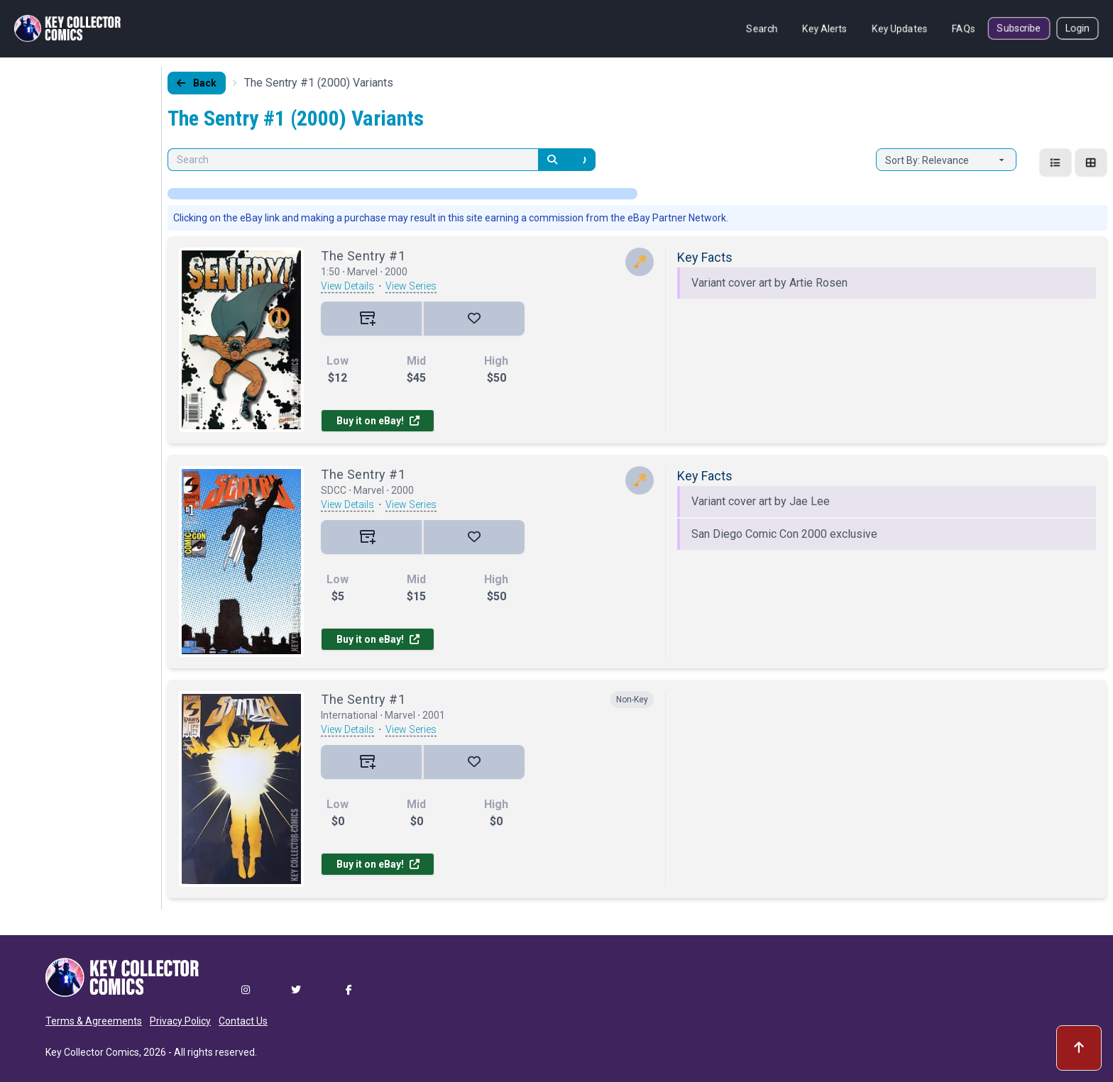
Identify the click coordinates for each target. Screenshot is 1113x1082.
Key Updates (900, 28)
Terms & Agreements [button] (93, 1021)
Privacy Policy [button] (180, 1021)
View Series (411, 286)
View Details (347, 286)
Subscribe (1019, 28)
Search (762, 28)
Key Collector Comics (92, 1052)
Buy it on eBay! (378, 420)
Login (1077, 28)
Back (196, 83)
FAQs (963, 28)
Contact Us (243, 1021)
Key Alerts (825, 28)
